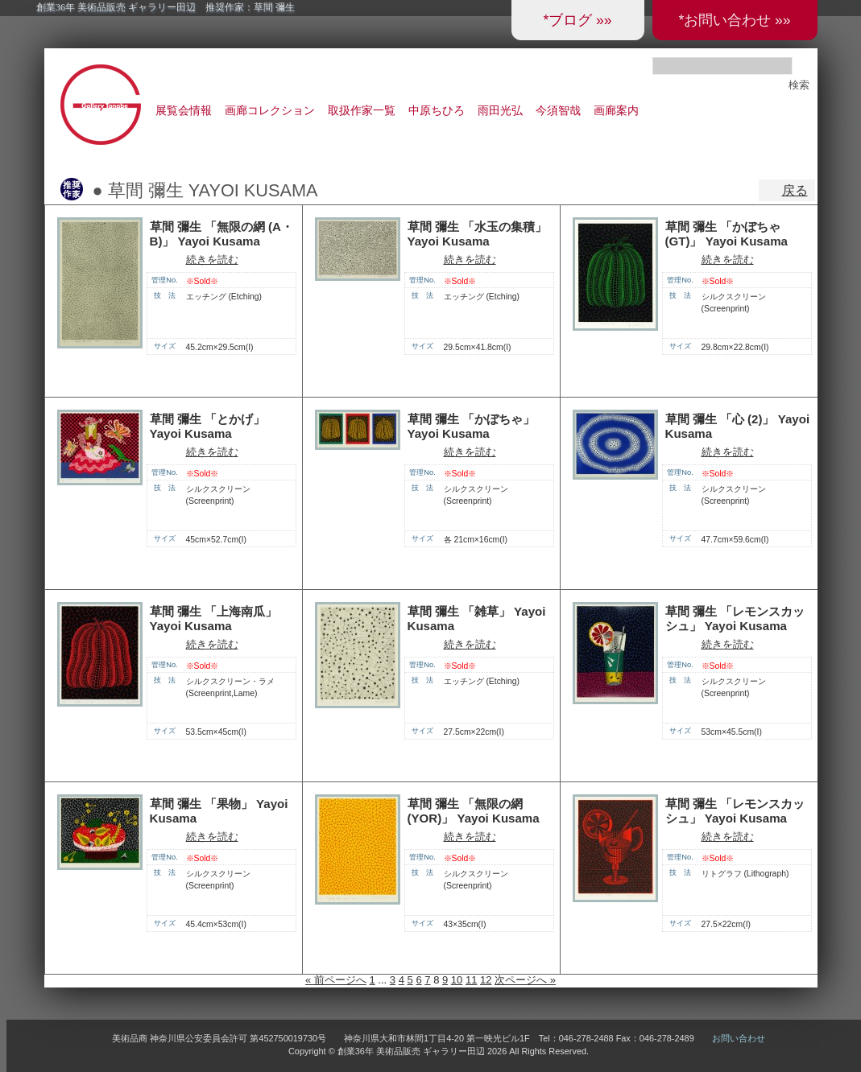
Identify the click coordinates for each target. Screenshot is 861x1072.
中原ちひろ (436, 110)
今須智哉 (558, 110)
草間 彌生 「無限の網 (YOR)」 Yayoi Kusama (474, 811)
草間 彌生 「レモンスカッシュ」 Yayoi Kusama (735, 618)
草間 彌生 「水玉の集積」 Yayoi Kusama (477, 234)
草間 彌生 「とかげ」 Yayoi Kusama (207, 426)
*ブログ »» (577, 20)
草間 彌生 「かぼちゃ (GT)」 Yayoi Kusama (726, 234)
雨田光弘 (500, 110)
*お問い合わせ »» (734, 20)
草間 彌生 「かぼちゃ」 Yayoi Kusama (471, 426)
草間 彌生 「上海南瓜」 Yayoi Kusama (213, 618)
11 (471, 980)
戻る (795, 190)
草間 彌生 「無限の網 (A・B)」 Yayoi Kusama (221, 234)
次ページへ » (525, 980)
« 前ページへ (335, 980)
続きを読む (212, 260)
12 (485, 980)
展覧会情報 (183, 110)
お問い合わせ (738, 1038)
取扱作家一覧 (361, 110)
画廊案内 (616, 110)
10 (456, 980)
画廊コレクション (270, 110)
